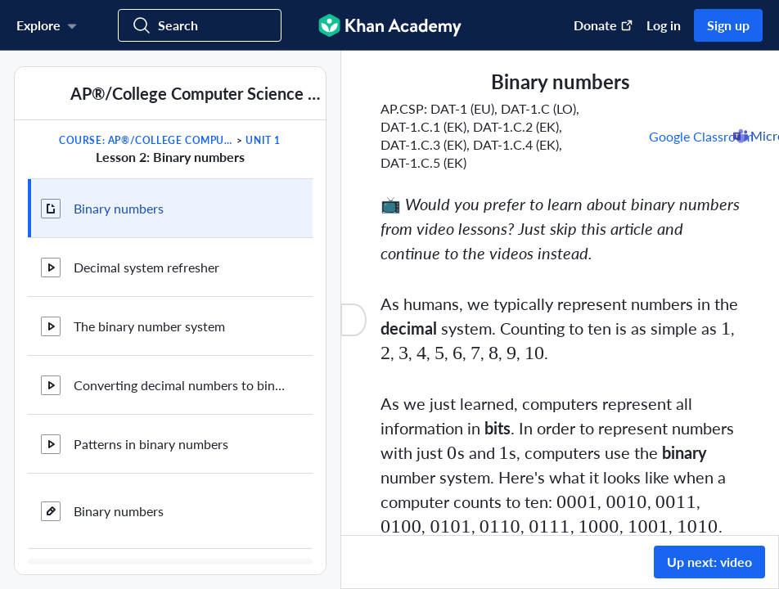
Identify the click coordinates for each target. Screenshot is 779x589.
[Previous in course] (36, 156)
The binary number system (149, 326)
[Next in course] (303, 156)
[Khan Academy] (390, 25)
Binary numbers (119, 208)
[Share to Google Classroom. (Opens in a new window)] (703, 136)
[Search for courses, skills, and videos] (199, 25)
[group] (560, 293)
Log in (663, 25)
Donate (603, 25)
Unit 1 (263, 140)
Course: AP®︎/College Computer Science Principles (146, 140)
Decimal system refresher (146, 267)
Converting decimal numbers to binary (180, 385)
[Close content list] (353, 319)
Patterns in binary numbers (151, 444)
